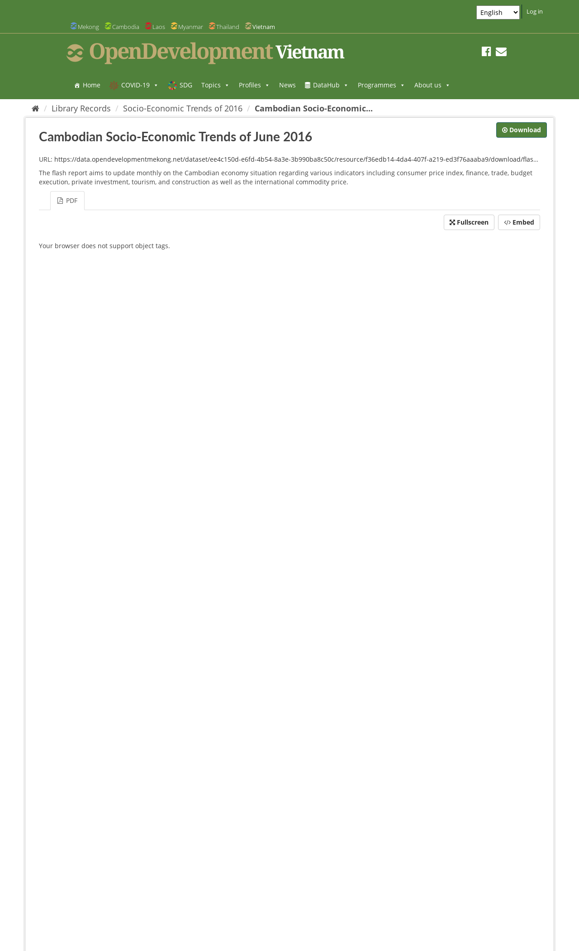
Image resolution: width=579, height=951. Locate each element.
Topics (215, 85)
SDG (186, 85)
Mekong (88, 27)
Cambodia (125, 27)
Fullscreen (469, 222)
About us (432, 85)
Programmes (381, 85)
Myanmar (190, 27)
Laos (158, 27)
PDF (67, 200)
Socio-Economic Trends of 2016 (182, 108)
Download (521, 129)
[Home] (35, 108)
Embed (519, 222)
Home (91, 85)
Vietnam (263, 27)
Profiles (254, 85)
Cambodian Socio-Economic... (314, 108)
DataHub (331, 85)
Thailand (227, 27)
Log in (535, 11)
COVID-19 (140, 85)
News (287, 85)
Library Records (81, 108)
